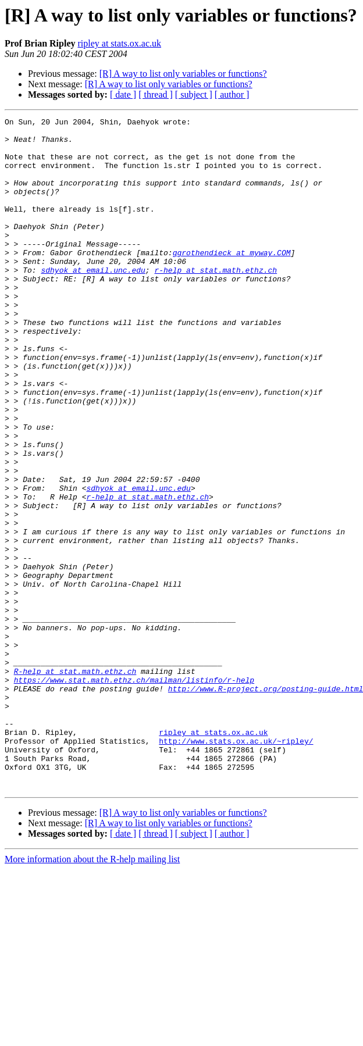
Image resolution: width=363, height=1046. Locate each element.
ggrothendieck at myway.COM (232, 280)
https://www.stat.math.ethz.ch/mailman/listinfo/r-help (134, 793)
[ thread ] (155, 94)
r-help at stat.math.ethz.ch (215, 301)
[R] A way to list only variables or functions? (183, 73)
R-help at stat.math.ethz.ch (75, 782)
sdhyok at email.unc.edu (93, 301)
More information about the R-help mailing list (92, 993)
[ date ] (123, 94)
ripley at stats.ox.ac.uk (119, 43)
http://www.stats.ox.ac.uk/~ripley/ (236, 866)
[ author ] (232, 94)
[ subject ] (193, 94)
